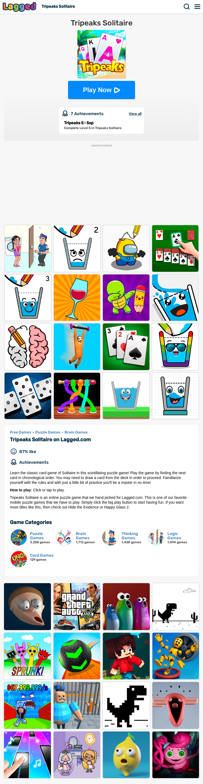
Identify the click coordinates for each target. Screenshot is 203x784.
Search (187, 6)
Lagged (20, 7)
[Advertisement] (101, 185)
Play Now (97, 89)
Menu (197, 6)
